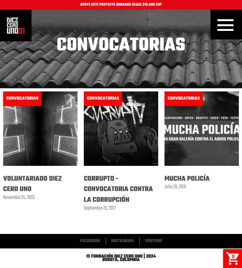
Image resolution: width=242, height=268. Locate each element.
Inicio (16, 26)
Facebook (90, 241)
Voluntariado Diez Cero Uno (32, 184)
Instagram (122, 241)
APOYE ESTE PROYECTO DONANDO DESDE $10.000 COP (121, 5)
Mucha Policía (187, 178)
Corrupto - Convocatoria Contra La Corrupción (118, 189)
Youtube (153, 241)
